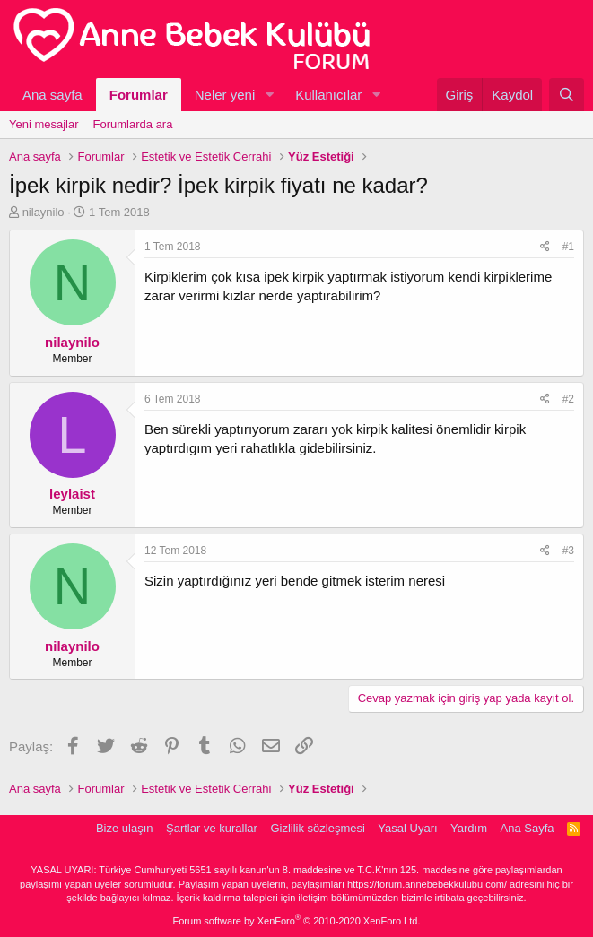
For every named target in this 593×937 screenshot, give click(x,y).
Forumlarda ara (133, 124)
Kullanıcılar (328, 94)
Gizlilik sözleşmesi (317, 828)
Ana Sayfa (527, 828)
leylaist (72, 493)
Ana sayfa (52, 94)
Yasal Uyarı (407, 828)
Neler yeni (225, 94)
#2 (568, 399)
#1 (568, 246)
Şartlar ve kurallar (211, 828)
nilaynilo (43, 212)
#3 (568, 550)
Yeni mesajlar (44, 124)
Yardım (468, 828)
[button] (269, 94)
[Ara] (566, 94)
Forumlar (138, 94)
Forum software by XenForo (297, 920)
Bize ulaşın (124, 828)
